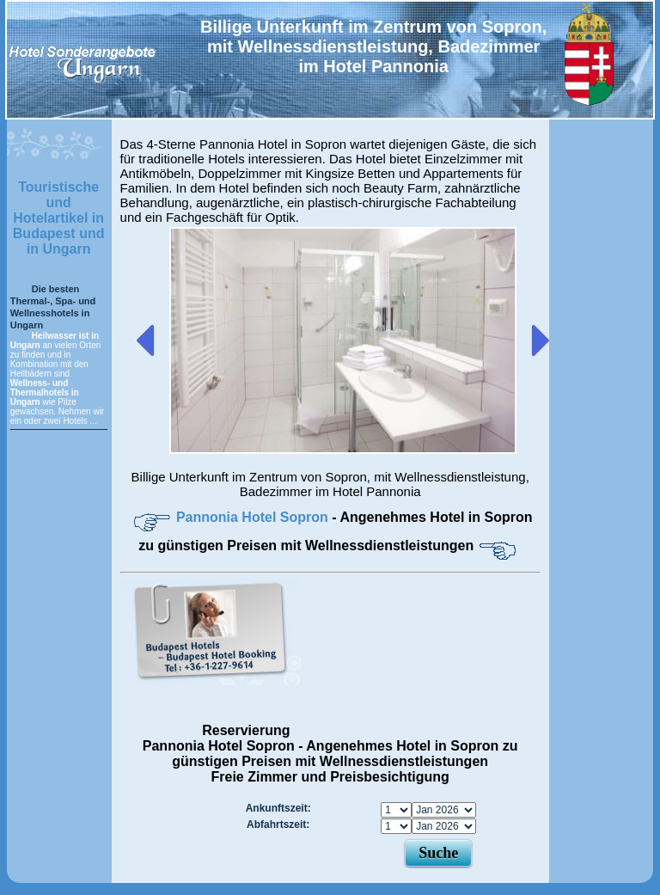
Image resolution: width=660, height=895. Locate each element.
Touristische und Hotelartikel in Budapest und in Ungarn (59, 218)
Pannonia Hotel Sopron (254, 517)
